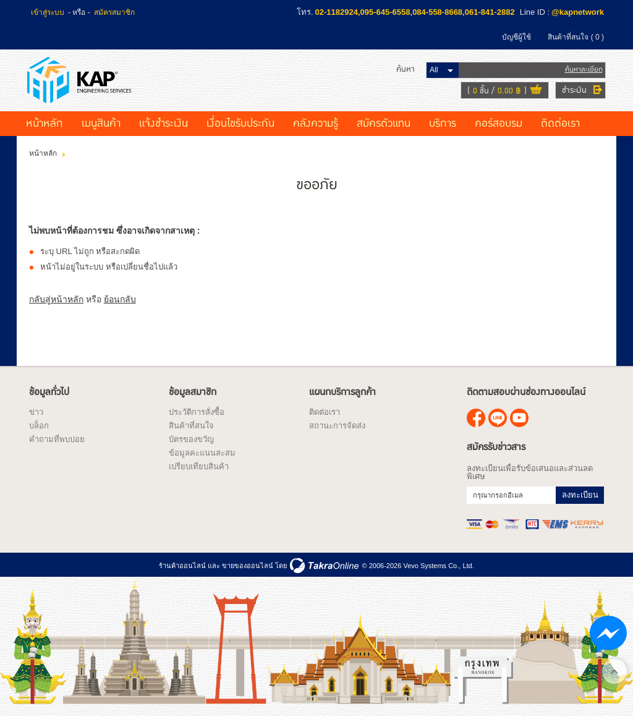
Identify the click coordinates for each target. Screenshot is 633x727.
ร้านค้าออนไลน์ (182, 575)
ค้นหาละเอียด (582, 74)
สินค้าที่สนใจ (576, 37)
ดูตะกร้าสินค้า (534, 95)
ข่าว (36, 421)
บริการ (442, 133)
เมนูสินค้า (101, 133)
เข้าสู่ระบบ (47, 12)
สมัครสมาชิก (114, 12)
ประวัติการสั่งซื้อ (196, 421)
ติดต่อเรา (560, 133)
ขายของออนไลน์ (247, 575)
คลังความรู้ (315, 133)
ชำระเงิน (572, 94)
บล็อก (39, 435)
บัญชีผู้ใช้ (516, 37)
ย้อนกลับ (120, 308)
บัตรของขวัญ (191, 448)
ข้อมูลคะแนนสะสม (202, 462)
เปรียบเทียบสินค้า (199, 475)
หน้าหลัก (44, 133)
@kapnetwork (577, 12)
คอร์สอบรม (498, 133)
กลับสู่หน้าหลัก (56, 308)
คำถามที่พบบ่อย (57, 448)
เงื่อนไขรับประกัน (240, 133)
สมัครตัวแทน (383, 133)
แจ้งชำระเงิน (163, 133)
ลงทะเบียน (580, 504)
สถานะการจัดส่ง (337, 435)
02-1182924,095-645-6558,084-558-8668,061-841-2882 (415, 12)
